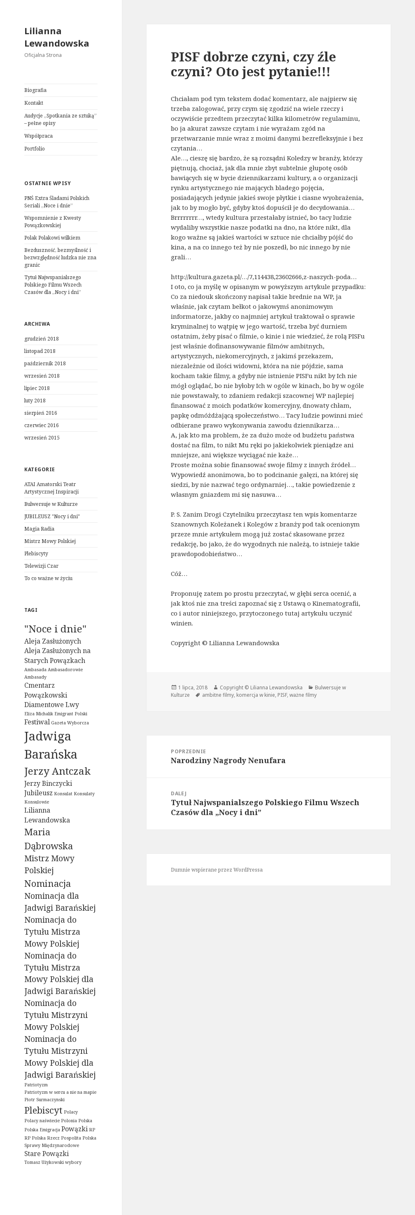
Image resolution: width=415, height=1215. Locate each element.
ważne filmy (303, 694)
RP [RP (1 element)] (92, 1130)
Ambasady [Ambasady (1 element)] (35, 677)
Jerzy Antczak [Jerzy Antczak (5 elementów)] (57, 771)
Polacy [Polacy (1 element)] (71, 1112)
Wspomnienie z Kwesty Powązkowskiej (52, 221)
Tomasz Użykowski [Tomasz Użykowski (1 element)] (44, 1162)
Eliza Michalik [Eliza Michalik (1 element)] (38, 714)
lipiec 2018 (37, 388)
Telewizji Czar (41, 565)
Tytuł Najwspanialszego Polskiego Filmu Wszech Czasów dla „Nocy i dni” (53, 285)
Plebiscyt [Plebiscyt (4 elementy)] (43, 1110)
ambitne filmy (218, 694)
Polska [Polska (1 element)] (85, 1120)
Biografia (35, 90)
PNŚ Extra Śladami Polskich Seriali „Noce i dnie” (56, 202)
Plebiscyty (36, 553)
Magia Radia (39, 528)
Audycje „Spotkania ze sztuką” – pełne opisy (60, 119)
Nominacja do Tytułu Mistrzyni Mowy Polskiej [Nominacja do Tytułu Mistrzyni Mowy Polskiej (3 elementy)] (56, 1014)
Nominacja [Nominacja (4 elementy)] (47, 883)
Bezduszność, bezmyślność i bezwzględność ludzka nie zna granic (60, 257)
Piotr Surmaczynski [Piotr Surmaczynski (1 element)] (44, 1099)
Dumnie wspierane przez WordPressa (217, 869)
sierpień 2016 (40, 412)
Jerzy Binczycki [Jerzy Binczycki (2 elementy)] (48, 783)
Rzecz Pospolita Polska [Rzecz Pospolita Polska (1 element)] (71, 1138)
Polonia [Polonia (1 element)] (69, 1120)
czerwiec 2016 (41, 425)
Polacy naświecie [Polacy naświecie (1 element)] (42, 1120)
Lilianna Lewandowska (56, 36)
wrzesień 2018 (42, 375)
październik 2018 (45, 363)
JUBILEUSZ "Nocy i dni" (52, 516)
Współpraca (38, 135)
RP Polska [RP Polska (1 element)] (35, 1138)
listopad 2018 (40, 351)
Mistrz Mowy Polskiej (50, 541)
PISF (282, 694)
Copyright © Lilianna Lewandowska (261, 687)
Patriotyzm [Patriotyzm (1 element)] (36, 1085)
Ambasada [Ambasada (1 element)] (35, 669)
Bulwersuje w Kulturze (51, 504)
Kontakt (33, 102)
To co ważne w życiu (48, 578)
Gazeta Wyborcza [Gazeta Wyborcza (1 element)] (70, 723)
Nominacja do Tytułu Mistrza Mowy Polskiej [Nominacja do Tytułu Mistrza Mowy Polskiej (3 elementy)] (52, 931)
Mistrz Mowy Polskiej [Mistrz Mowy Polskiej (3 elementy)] (49, 864)
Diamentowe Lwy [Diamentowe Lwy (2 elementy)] (51, 704)
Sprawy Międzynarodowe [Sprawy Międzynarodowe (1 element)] (51, 1145)
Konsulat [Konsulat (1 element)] (63, 794)
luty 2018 (35, 400)
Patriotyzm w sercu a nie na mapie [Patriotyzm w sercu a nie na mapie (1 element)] (60, 1092)
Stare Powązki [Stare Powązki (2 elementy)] (46, 1153)
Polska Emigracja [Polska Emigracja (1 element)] (42, 1130)
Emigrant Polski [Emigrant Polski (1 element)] (70, 714)
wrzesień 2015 (42, 437)
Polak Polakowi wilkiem (52, 237)
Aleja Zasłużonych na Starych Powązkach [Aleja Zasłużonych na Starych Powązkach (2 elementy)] (57, 655)
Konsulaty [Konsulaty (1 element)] (84, 794)
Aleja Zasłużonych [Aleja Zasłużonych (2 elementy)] (52, 641)
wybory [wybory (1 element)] (73, 1162)
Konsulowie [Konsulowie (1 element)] (36, 802)
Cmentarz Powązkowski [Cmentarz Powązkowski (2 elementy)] (45, 690)
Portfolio (34, 148)
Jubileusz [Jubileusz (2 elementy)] (38, 792)
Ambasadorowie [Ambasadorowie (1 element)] (65, 669)
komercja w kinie (255, 694)
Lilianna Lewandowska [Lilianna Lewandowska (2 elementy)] (47, 815)
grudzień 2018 (41, 338)
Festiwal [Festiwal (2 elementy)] (37, 721)
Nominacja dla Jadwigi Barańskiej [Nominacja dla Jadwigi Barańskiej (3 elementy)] (60, 901)
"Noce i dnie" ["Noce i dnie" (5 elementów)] (55, 628)
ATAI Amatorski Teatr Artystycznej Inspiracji (51, 488)
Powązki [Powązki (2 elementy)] (74, 1128)
